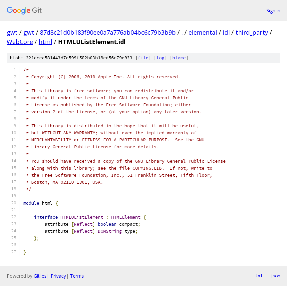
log (160, 58)
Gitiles (40, 276)
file (143, 58)
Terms (77, 276)
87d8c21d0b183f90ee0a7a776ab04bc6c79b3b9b (108, 32)
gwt (12, 32)
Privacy (58, 276)
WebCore (20, 42)
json (275, 276)
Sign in (273, 10)
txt (259, 276)
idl (226, 32)
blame (179, 58)
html (45, 42)
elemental (202, 32)
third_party (251, 32)
